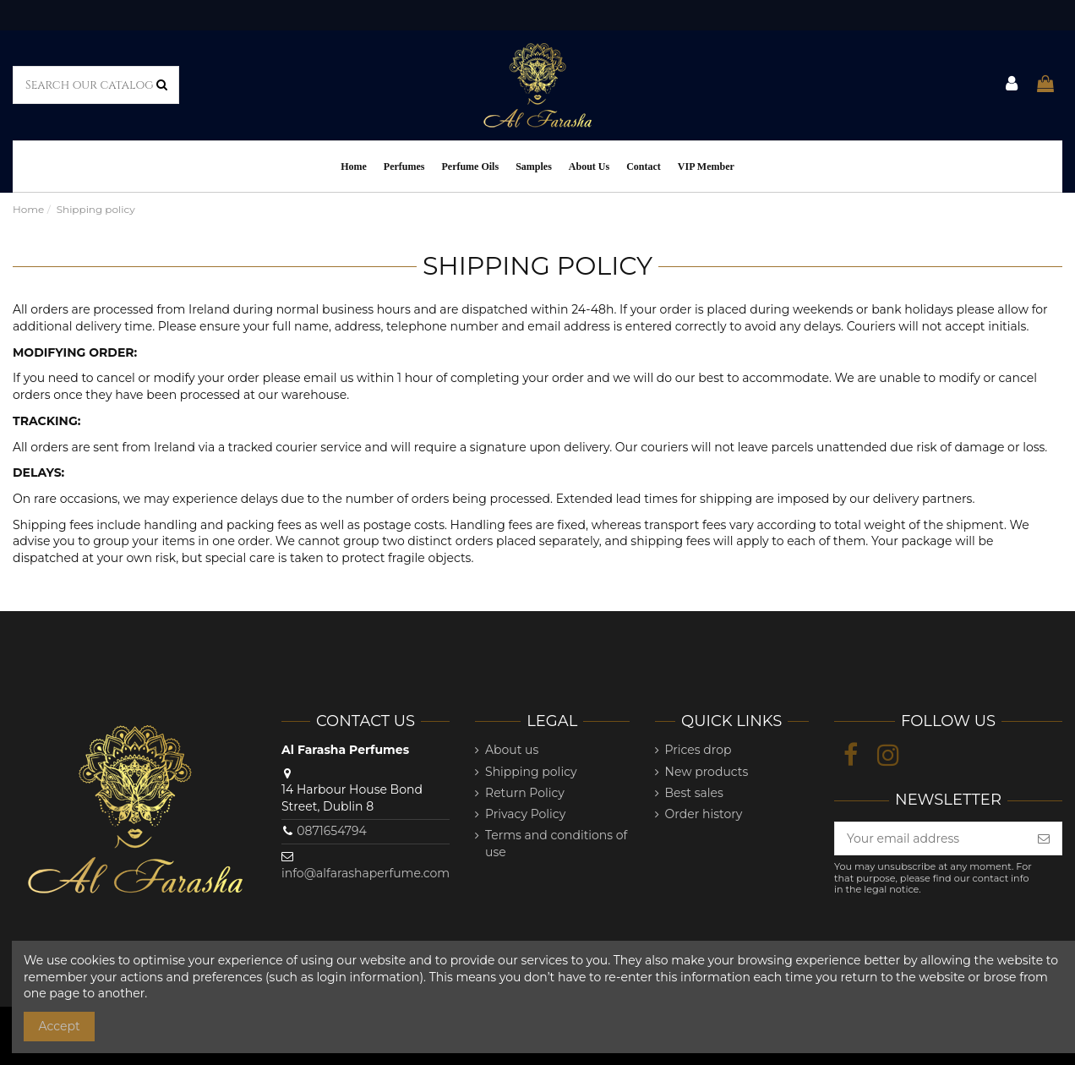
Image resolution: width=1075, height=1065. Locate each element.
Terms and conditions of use (556, 843)
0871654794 (332, 830)
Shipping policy (531, 771)
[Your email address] (930, 838)
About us (511, 749)
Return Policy (525, 792)
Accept (59, 1026)
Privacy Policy (525, 814)
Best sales (694, 792)
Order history (704, 814)
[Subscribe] (1043, 838)
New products (707, 771)
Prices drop (698, 749)
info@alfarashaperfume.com (365, 873)
